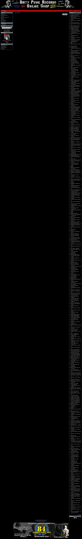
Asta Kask (72, 56)
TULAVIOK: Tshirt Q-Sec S (75, 379)
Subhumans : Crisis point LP (75, 399)
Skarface (72, 182)
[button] (65, 11)
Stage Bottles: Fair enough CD (76, 223)
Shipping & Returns (4, 45)
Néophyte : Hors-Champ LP (75, 289)
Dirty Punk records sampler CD (76, 373)
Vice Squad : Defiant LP (75, 451)
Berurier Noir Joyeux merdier (75, 106)
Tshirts (2, 21)
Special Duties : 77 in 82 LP (75, 221)
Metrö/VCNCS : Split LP (75, 411)
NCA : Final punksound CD (75, 138)
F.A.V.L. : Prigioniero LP (74, 333)
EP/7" (2, 19)
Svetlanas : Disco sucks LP (75, 238)
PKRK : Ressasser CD (74, 480)
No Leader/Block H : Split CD (75, 237)
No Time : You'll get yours (75, 302)
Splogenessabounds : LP (75, 155)
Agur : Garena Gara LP (74, 470)
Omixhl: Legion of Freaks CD (75, 355)
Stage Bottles (73, 366)
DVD (2, 18)
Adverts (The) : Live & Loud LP (76, 380)
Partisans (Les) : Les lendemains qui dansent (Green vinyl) (74, 269)
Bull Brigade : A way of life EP (75, 372)
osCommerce (43, 521)
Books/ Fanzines (3, 15)
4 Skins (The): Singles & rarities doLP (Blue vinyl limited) (75, 164)
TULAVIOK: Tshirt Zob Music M (76, 154)
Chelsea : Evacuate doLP (75, 222)
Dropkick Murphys (74, 41)
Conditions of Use (4, 47)
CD (1, 16)
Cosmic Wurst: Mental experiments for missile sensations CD (74, 70)
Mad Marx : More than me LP (75, 387)
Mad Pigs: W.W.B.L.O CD (75, 55)
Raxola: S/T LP (73, 273)
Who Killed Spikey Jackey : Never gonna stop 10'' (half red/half (75, 255)
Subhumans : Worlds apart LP (75, 171)
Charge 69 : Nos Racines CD (75, 52)
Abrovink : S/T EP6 (74, 121)
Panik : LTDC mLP (74, 239)
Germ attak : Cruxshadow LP (75, 420)
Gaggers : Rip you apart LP (75, 495)
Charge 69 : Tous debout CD (75, 479)
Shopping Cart (71, 12)
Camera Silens (73, 158)
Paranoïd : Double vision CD (75, 14)
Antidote (72, 103)
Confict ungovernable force (75, 314)
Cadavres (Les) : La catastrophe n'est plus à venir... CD (76, 48)
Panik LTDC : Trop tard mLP (75, 485)
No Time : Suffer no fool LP (75, 102)
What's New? (3, 32)
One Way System (73, 323)
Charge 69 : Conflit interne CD (75, 179)
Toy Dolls (72, 363)
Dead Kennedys (73, 435)
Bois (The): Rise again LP (75, 22)
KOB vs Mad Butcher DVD (75, 25)
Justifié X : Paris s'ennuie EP (75, 422)
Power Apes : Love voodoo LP (75, 90)
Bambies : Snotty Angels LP (75, 402)
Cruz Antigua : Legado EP (75, 248)
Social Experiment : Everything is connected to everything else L (76, 442)
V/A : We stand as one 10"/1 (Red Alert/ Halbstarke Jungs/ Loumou (75, 491)
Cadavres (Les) (73, 253)
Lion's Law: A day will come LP (76, 189)
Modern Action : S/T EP (74, 356)
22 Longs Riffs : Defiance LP (75, 85)
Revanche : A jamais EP (75, 130)
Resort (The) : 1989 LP (74, 448)
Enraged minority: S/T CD (75, 15)
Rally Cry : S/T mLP (74, 262)
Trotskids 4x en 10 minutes (75, 240)
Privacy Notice (3, 46)
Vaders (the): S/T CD (74, 213)
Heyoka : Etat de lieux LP (75, 92)
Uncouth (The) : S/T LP (74, 469)
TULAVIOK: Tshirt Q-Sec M (75, 362)
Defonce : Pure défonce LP (75, 169)
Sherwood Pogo (73, 153)
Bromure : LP (73, 216)
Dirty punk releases (4, 17)
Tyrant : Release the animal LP (76, 80)
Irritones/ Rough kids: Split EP (75, 91)
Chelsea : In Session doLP (75, 398)
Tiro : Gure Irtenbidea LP (75, 369)
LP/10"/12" (3, 20)
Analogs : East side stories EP (75, 421)
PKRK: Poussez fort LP (74, 263)
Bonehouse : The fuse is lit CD (76, 137)
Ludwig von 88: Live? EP (75, 352)
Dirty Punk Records (44, 520)
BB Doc (72, 166)
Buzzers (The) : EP (74, 403)
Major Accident (73, 229)
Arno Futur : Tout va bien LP (75, 170)
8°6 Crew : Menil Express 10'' (75, 349)
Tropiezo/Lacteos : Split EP (75, 397)
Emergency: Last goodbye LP (75, 488)
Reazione (72, 230)
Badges (2, 14)
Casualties (72, 428)
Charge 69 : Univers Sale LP (75, 478)
